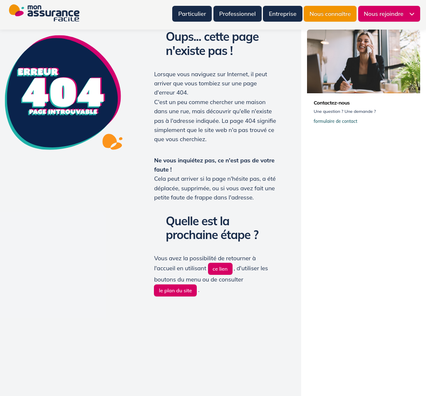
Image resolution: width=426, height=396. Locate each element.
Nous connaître (330, 13)
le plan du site (175, 290)
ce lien (220, 269)
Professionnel (237, 13)
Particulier (192, 13)
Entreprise (282, 13)
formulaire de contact (337, 122)
